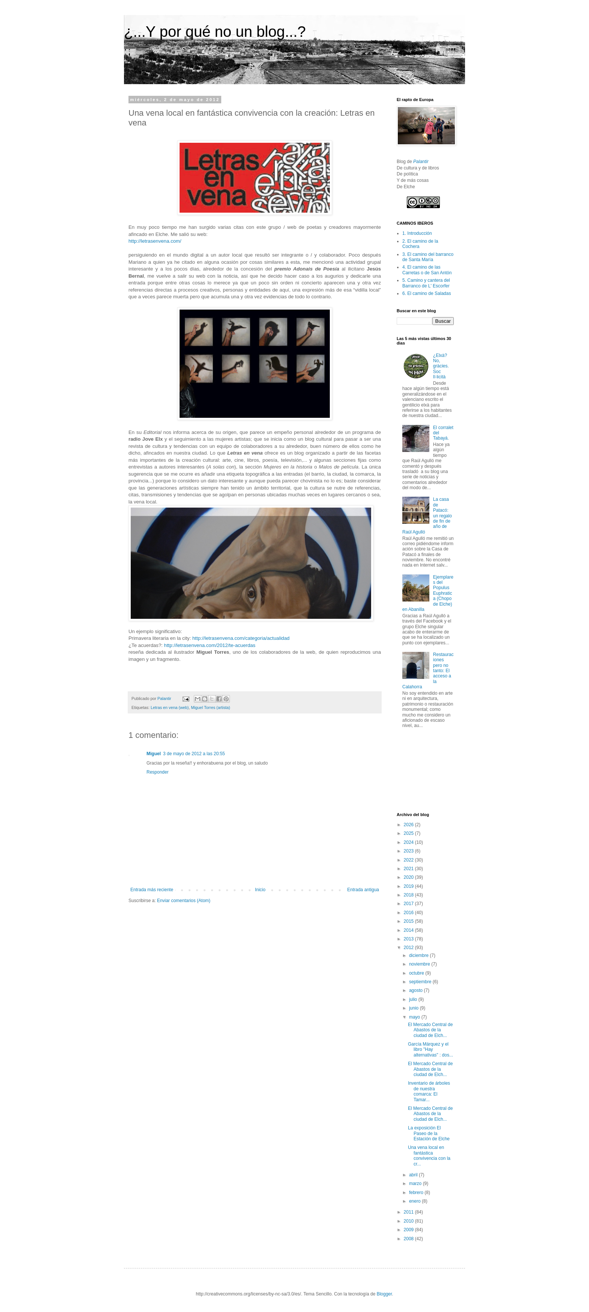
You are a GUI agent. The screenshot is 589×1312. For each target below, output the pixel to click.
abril (414, 1174)
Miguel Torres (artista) (210, 707)
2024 (409, 842)
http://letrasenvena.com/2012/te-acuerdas (209, 645)
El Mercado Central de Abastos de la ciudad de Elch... (430, 1030)
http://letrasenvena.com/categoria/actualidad (241, 638)
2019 (409, 886)
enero (415, 1201)
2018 (409, 895)
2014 (409, 930)
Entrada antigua (363, 889)
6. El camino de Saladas (426, 293)
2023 (409, 851)
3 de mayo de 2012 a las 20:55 (194, 753)
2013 (409, 939)
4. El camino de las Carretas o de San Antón (427, 270)
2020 (409, 877)
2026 (409, 824)
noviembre (420, 964)
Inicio (260, 889)
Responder (157, 772)
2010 (409, 1221)
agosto (416, 990)
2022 (409, 860)
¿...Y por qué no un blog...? (215, 31)
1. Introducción (417, 233)
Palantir (421, 161)
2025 (409, 833)
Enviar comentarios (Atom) (183, 900)
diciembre (419, 955)
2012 (409, 947)
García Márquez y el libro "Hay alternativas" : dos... (430, 1049)
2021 (409, 868)
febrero (416, 1192)
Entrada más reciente (151, 889)
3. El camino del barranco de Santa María (427, 257)
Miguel (153, 753)
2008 (409, 1238)
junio (414, 1008)
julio (413, 999)
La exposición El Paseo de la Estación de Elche (429, 1133)
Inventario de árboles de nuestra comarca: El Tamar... (429, 1091)
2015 (409, 921)
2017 (409, 903)
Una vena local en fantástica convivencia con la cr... (429, 1155)
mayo (415, 1017)
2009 (409, 1229)
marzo (416, 1183)
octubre (417, 973)
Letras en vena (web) (170, 707)
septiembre (421, 981)
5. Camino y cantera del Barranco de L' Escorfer (426, 283)
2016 (409, 912)
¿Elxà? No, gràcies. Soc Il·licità (441, 366)
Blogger (384, 1294)
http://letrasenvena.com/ (154, 241)
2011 (409, 1212)
